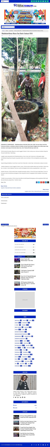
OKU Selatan (29, 347)
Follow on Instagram (25, 252)
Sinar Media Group (19, 444)
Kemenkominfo (18, 336)
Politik (16, 356)
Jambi (23, 329)
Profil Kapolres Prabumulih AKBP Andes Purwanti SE (27, 271)
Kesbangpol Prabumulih (20, 338)
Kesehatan (17, 340)
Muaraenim (17, 343)
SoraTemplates (7, 444)
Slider (16, 407)
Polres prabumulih (17, 30)
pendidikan (17, 365)
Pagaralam (17, 352)
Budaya (24, 320)
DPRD (30, 320)
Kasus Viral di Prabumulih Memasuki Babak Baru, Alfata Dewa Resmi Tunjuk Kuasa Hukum (28, 277)
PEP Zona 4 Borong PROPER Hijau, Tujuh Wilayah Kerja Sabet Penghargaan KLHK (28, 416)
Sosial (22, 359)
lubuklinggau (18, 361)
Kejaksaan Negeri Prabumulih (21, 334)
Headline (26, 327)
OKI (22, 347)
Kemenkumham (28, 336)
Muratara (26, 343)
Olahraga (17, 349)
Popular (20, 256)
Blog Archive (30, 256)
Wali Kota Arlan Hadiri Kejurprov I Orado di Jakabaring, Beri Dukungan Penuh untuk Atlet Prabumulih (28, 423)
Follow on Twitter (25, 244)
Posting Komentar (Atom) (11, 226)
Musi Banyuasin (18, 345)
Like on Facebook (25, 247)
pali (29, 363)
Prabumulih (24, 356)
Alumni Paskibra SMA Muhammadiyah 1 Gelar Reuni (27, 259)
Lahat (25, 340)
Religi (16, 359)
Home (3, 30)
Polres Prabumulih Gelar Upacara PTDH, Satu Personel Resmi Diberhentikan (27, 266)
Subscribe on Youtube (25, 249)
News (7, 30)
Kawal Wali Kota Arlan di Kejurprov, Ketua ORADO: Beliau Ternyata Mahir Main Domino (27, 435)
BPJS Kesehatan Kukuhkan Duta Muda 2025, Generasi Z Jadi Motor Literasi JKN (28, 283)
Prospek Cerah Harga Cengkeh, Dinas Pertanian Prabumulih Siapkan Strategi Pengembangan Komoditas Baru (28, 429)
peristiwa (11, 30)
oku (16, 363)
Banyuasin (17, 320)
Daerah (16, 322)
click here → (18, 395)
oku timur (22, 363)
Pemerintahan (26, 354)
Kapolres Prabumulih (19, 331)
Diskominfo (24, 322)
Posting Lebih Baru (5, 224)
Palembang (25, 352)
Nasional (28, 345)
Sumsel (29, 359)
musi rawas (27, 361)
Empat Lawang (18, 327)
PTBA (24, 349)
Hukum (16, 329)
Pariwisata (17, 354)
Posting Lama (45, 224)
